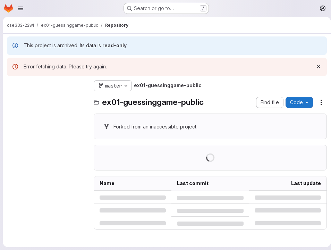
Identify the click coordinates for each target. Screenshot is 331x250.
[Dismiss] (316, 66)
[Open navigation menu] (20, 8)
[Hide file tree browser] (12, 85)
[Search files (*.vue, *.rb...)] (47, 99)
